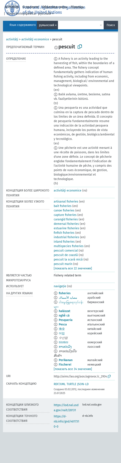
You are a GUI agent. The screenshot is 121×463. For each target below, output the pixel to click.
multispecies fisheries (69, 246)
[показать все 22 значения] (73, 268)
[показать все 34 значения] (73, 369)
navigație (60, 286)
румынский (46, 25)
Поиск (111, 25)
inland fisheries (64, 241)
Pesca (63, 324)
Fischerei (65, 364)
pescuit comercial (66, 250)
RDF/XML (60, 384)
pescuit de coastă (66, 255)
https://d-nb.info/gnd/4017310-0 (66, 421)
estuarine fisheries (66, 228)
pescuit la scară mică (68, 259)
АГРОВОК (12, 7)
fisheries (65, 293)
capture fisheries (65, 215)
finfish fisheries (64, 233)
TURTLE (71, 384)
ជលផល (63, 342)
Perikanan (66, 360)
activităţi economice (35, 39)
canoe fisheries (64, 210)
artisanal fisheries (66, 201)
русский (44, 13)
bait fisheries (63, 206)
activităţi (12, 39)
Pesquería (66, 320)
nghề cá (64, 315)
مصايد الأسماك (68, 298)
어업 (62, 333)
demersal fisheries (66, 224)
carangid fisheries (66, 219)
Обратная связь (54, 7)
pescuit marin (63, 264)
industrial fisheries (66, 237)
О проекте (30, 7)
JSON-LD (83, 384)
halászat (64, 311)
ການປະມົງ (65, 347)
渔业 (62, 329)
